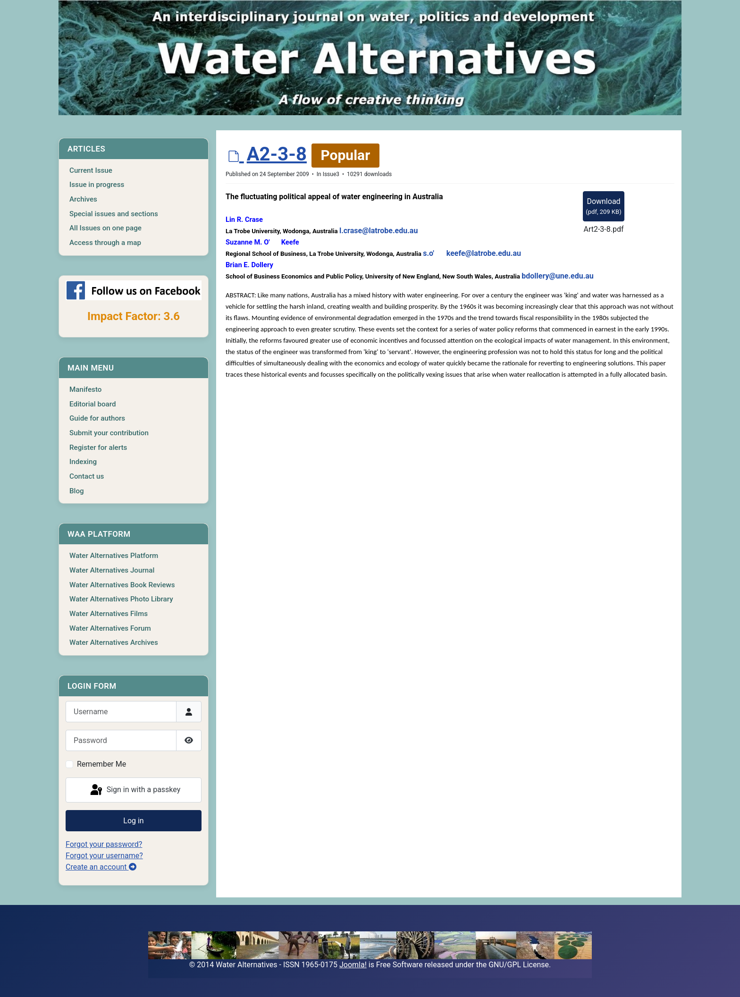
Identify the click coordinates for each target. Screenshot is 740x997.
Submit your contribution (109, 433)
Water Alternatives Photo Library (121, 599)
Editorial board (92, 404)
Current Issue (90, 170)
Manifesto (85, 389)
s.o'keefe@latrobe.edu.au (472, 253)
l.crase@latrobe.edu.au (378, 230)
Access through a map (105, 242)
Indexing (83, 461)
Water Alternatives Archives (113, 642)
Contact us (86, 476)
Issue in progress (96, 184)
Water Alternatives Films (108, 613)
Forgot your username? (104, 855)
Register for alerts (98, 447)
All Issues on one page (105, 228)
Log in (133, 820)
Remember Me (101, 764)
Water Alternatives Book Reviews (122, 585)
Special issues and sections (113, 214)
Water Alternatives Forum (110, 628)
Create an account (101, 866)
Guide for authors (97, 418)
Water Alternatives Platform (113, 555)
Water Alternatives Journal (111, 570)
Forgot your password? (104, 844)
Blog (76, 491)
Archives (83, 199)
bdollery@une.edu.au (557, 275)
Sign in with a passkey (135, 790)
